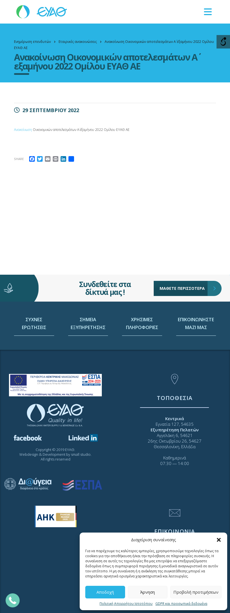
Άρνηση (147, 592)
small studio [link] (81, 454)
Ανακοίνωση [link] (23, 129)
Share (19, 159)
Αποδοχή (105, 592)
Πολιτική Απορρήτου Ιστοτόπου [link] (126, 603)
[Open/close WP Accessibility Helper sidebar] (223, 41)
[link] (42, 11)
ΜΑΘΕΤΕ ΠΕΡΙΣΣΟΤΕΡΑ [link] (184, 275)
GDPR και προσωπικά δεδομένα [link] (181, 603)
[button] (219, 540)
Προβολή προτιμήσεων (196, 592)
